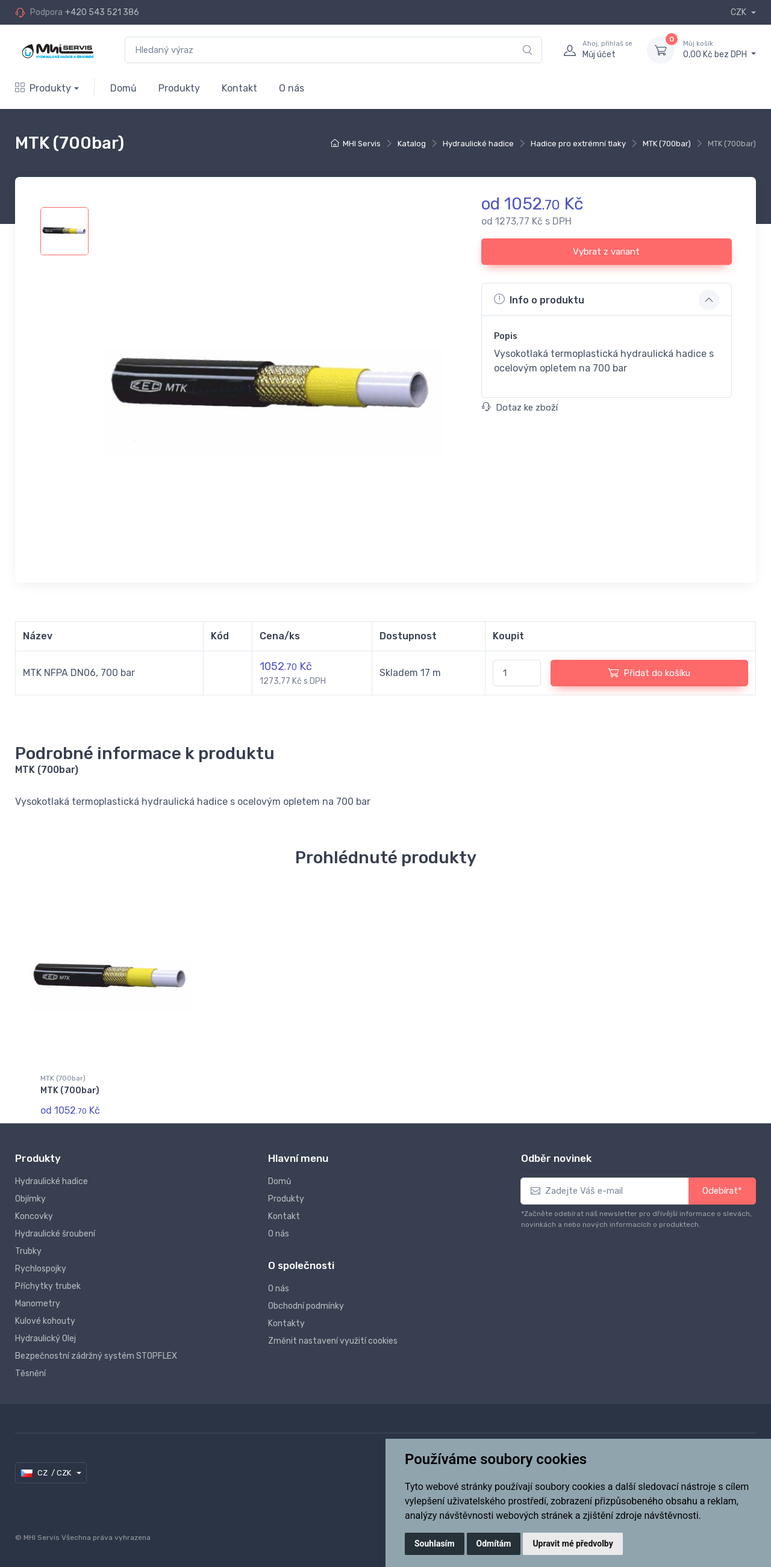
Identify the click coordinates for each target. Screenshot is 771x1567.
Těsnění (30, 1373)
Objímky (30, 1199)
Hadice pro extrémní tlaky (578, 143)
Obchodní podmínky (306, 1306)
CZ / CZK (46, 1473)
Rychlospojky (40, 1269)
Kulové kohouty (45, 1321)
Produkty (43, 88)
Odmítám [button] (493, 1543)
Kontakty (286, 1323)
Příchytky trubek (48, 1286)
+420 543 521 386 (102, 12)
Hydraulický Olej (45, 1338)
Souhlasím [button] (434, 1543)
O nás (291, 88)
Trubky (28, 1251)
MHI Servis (362, 143)
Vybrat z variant (606, 251)
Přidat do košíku (649, 672)
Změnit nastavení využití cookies (333, 1341)
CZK (739, 12)
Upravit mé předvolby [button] (572, 1543)
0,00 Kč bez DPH (719, 49)
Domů (123, 88)
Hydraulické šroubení (55, 1234)
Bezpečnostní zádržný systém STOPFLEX (96, 1356)
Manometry (37, 1304)
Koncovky (34, 1216)
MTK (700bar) (667, 143)
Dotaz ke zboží (520, 407)
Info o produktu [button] (539, 299)
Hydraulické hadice (478, 143)
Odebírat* (722, 1190)
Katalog (412, 143)
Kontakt (239, 88)
